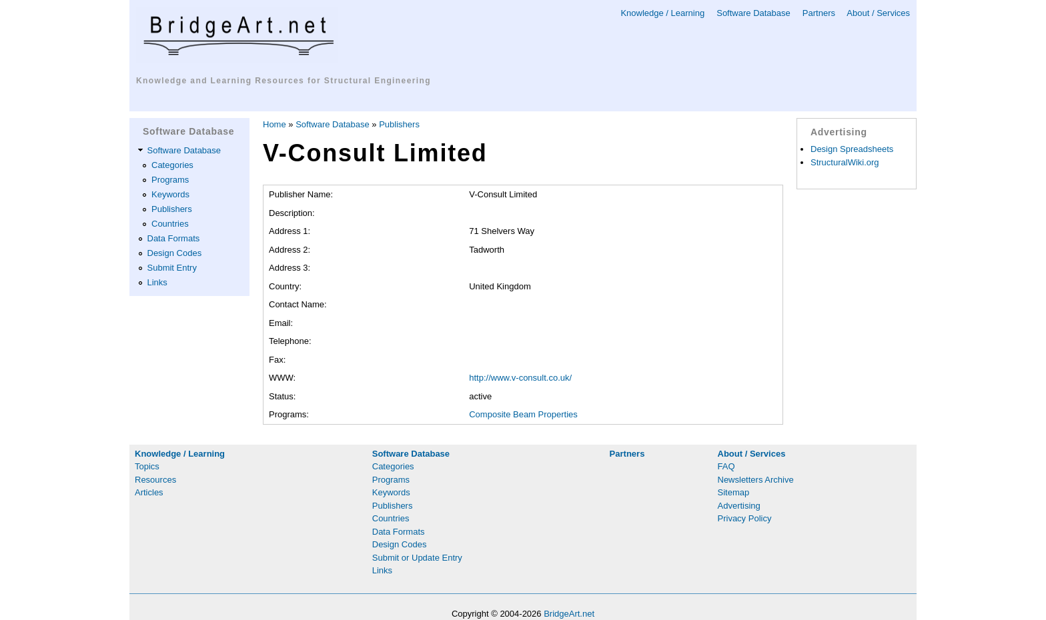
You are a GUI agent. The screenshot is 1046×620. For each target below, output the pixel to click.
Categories (172, 165)
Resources (155, 480)
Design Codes (174, 253)
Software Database (753, 13)
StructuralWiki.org (845, 162)
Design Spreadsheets (852, 149)
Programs (170, 180)
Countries (170, 224)
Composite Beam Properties (523, 414)
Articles (149, 492)
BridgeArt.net (569, 614)
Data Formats (173, 238)
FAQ (726, 466)
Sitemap (734, 492)
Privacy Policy (745, 518)
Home (274, 124)
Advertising (739, 506)
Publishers (171, 209)
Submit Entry (172, 268)
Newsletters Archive (756, 480)
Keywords (170, 194)
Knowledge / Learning (662, 13)
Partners (819, 13)
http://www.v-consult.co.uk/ (520, 378)
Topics (147, 466)
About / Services (878, 13)
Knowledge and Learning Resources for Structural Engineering (283, 80)
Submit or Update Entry (417, 558)
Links (157, 282)
